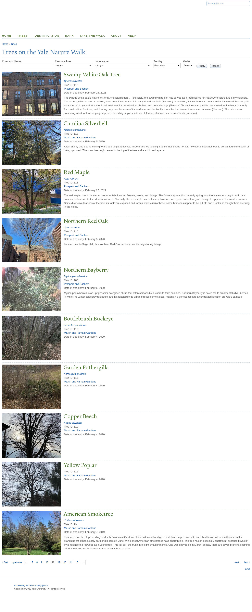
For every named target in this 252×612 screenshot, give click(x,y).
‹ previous (17, 562)
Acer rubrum (71, 178)
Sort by (158, 61)
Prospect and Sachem (76, 88)
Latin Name (101, 61)
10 (47, 562)
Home (5, 44)
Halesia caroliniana (75, 129)
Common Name (11, 61)
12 (59, 562)
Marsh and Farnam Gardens (80, 137)
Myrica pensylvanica (75, 276)
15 (77, 562)
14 (71, 562)
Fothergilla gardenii (75, 373)
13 (65, 562)
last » (247, 562)
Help (132, 35)
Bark (69, 35)
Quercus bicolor (73, 81)
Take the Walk (92, 35)
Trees (22, 35)
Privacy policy (41, 585)
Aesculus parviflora (75, 325)
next (247, 569)
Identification (46, 35)
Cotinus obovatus (74, 520)
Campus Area (63, 61)
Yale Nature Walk (44, 11)
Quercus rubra (72, 227)
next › (237, 562)
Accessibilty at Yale (23, 585)
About (116, 35)
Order (186, 61)
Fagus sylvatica (73, 422)
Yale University (13, 3)
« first (5, 562)
